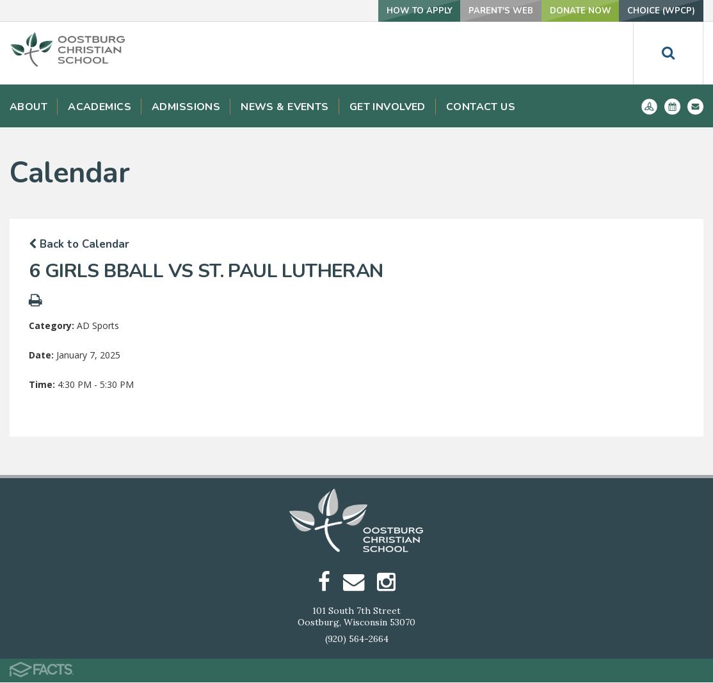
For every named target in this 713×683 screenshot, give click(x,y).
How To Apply (396, 10)
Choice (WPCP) (657, 10)
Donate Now (569, 10)
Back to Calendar (79, 244)
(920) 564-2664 (357, 639)
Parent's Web (484, 10)
